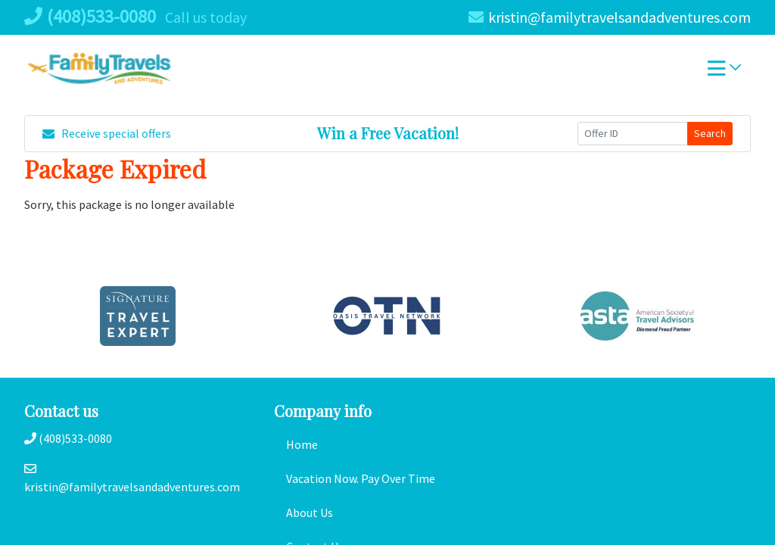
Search (710, 133)
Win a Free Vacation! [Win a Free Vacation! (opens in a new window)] (388, 133)
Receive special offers (106, 133)
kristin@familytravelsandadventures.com (609, 17)
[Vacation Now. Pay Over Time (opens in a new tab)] (387, 478)
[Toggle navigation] (724, 72)
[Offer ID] (633, 133)
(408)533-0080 (90, 16)
